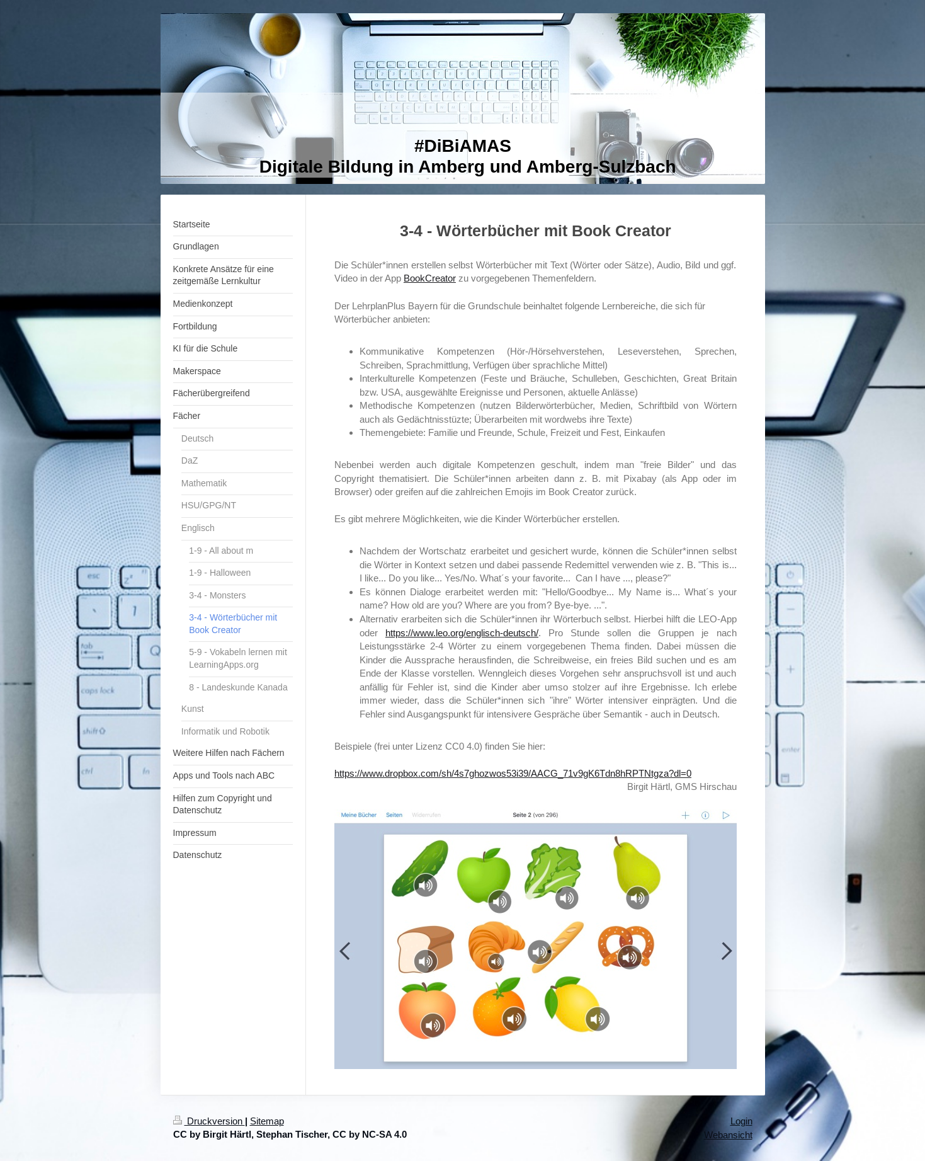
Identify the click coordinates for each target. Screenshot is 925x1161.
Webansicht (728, 1135)
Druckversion (209, 1121)
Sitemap (267, 1121)
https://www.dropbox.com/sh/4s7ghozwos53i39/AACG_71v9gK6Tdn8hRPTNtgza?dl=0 (512, 773)
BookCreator (430, 278)
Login (741, 1121)
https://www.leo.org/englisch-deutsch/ (461, 632)
